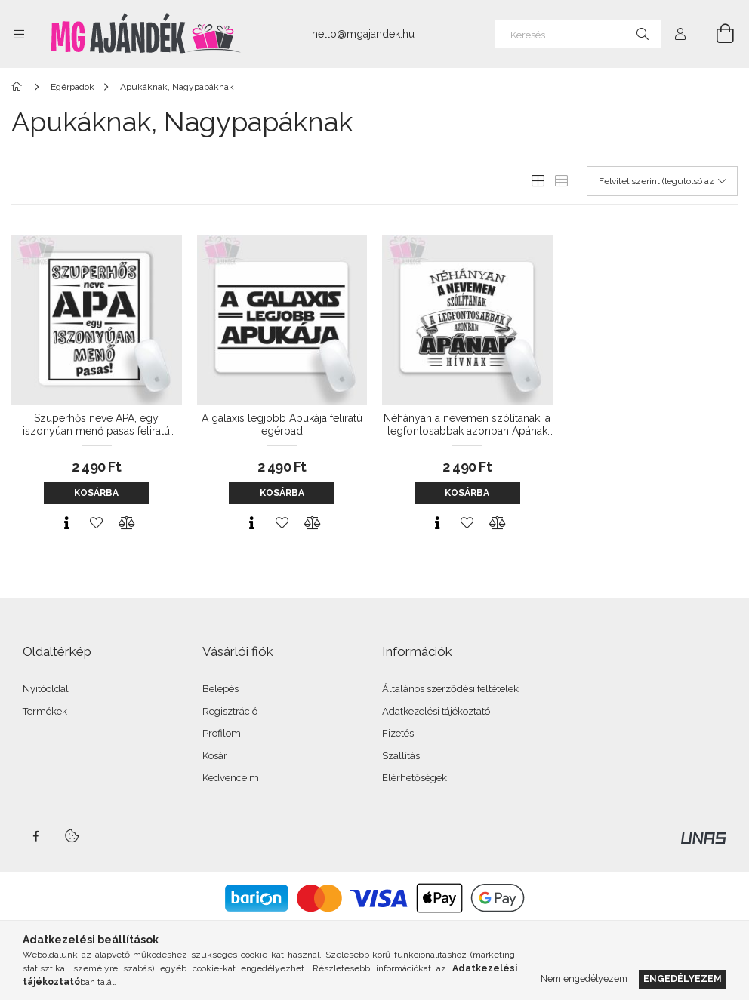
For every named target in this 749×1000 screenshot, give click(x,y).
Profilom (221, 733)
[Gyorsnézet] (66, 523)
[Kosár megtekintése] (716, 34)
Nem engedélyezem (584, 978)
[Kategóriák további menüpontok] (19, 34)
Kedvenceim (230, 777)
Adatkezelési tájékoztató (436, 711)
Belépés (220, 688)
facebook (35, 836)
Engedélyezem (682, 978)
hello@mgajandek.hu (363, 34)
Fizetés (398, 733)
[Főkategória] (19, 87)
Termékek (45, 711)
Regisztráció (229, 711)
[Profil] (680, 34)
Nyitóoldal (46, 688)
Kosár (214, 756)
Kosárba (96, 493)
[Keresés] (578, 34)
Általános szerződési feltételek (450, 688)
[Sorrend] (662, 181)
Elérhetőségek (414, 777)
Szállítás (401, 756)
